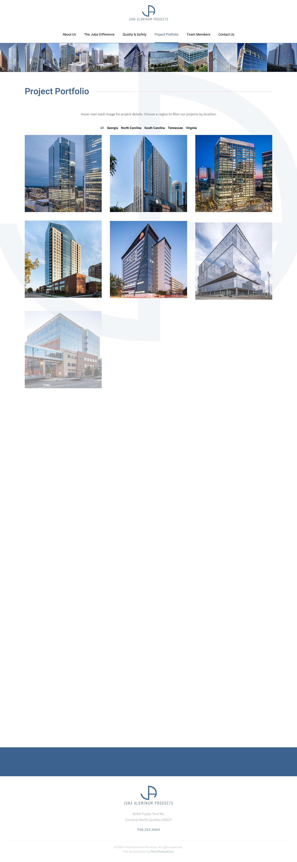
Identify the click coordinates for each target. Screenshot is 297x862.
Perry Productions (161, 851)
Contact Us (226, 34)
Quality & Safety (134, 34)
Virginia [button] (191, 128)
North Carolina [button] (131, 128)
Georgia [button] (112, 128)
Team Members (198, 34)
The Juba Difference (99, 34)
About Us (69, 34)
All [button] (102, 128)
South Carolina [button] (154, 128)
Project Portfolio (166, 34)
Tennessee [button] (175, 128)
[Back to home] (148, 13)
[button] (63, 173)
